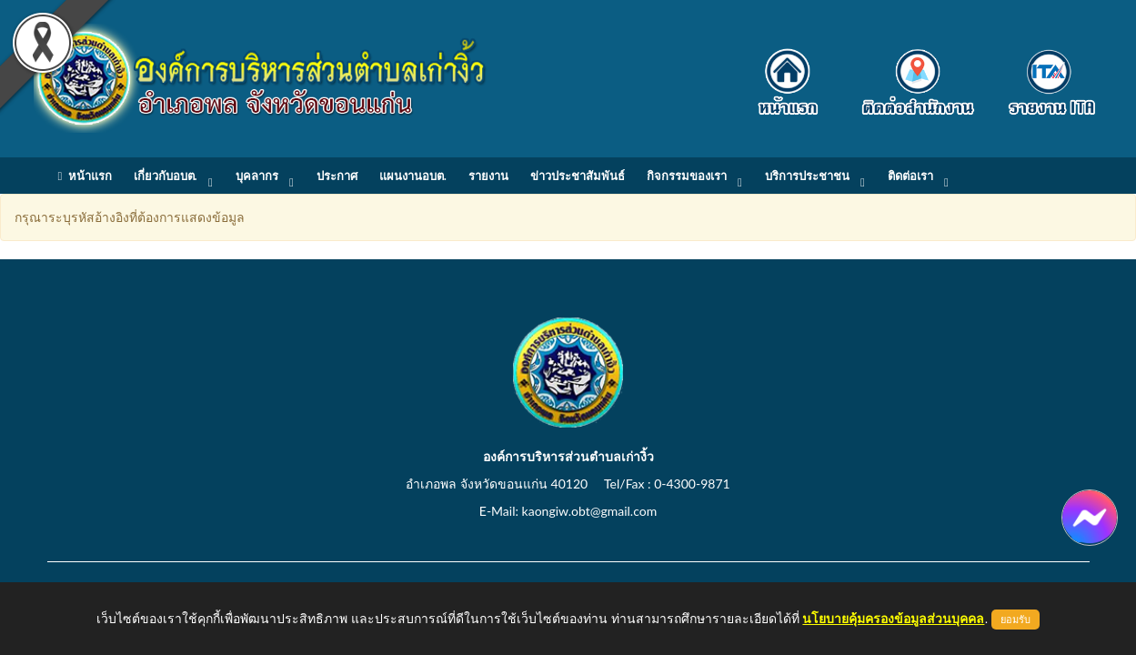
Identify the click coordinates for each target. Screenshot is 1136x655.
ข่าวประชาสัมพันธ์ (577, 175)
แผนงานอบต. (413, 175)
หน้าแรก (85, 175)
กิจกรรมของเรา (687, 175)
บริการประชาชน (807, 175)
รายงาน (488, 175)
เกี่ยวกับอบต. (165, 175)
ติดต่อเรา (910, 175)
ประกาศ (337, 175)
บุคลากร (257, 175)
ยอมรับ (1015, 619)
